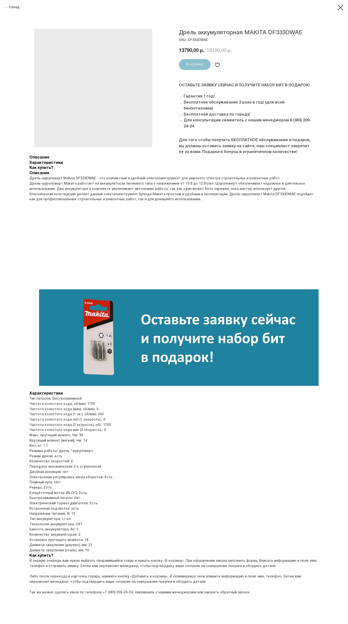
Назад (14, 7)
